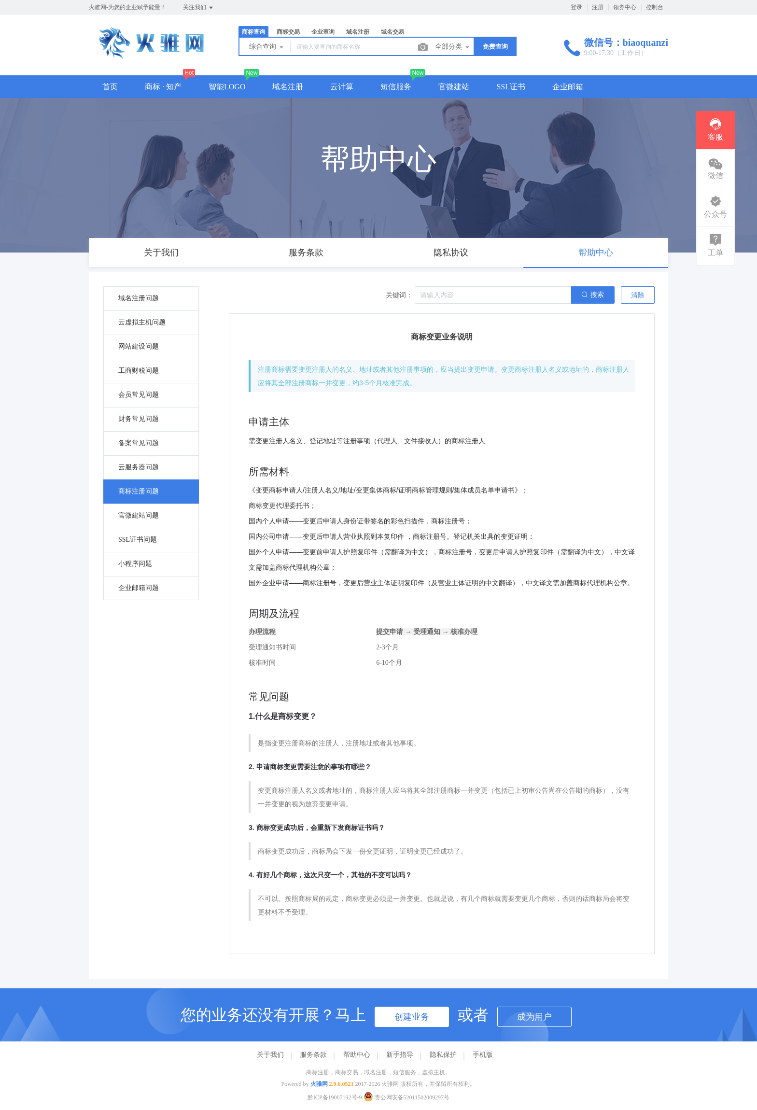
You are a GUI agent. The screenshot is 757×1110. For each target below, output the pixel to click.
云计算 (341, 87)
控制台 (654, 7)
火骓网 (319, 1084)
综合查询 (267, 47)
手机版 (483, 1054)
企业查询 (323, 31)
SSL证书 (510, 87)
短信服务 (395, 87)
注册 (597, 7)
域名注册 (357, 31)
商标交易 (288, 31)
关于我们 (270, 1054)
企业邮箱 (567, 87)
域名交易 (392, 31)
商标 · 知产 (163, 87)
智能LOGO (227, 87)
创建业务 (411, 1017)
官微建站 (453, 87)
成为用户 (534, 1017)
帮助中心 (356, 1054)
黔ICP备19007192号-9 (335, 1097)
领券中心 (624, 7)
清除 (638, 295)
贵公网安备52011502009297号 (407, 1097)
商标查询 (253, 31)
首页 (110, 87)
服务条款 (313, 1054)
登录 (576, 7)
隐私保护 (443, 1054)
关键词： (399, 295)
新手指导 (399, 1054)
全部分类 (453, 47)
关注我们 (198, 7)
